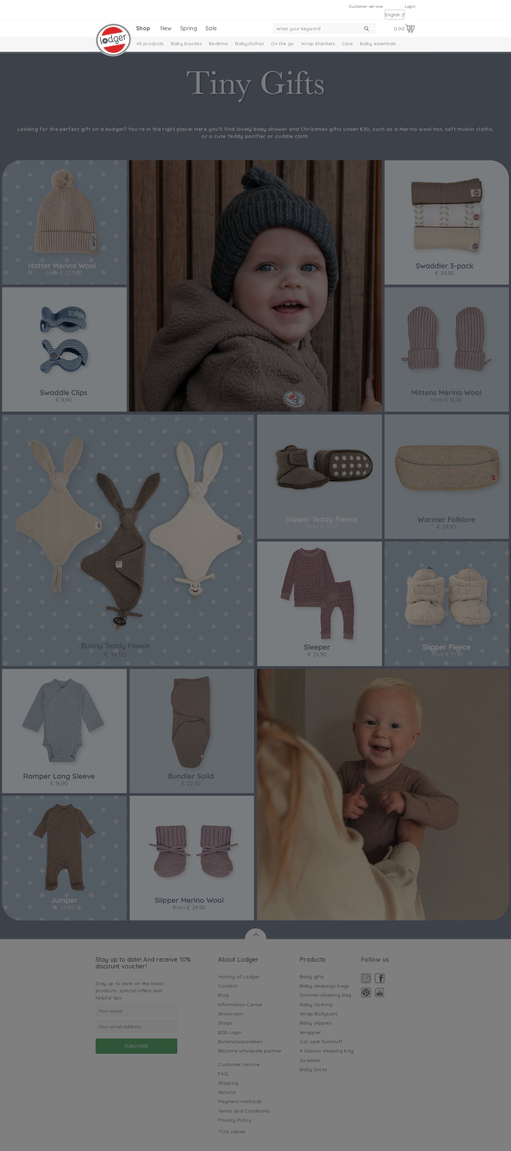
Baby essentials (378, 43)
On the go (282, 43)
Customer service (366, 6)
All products (150, 43)
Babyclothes (249, 43)
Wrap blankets (318, 43)
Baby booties (186, 43)
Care (347, 43)
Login (410, 6)
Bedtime (218, 43)
